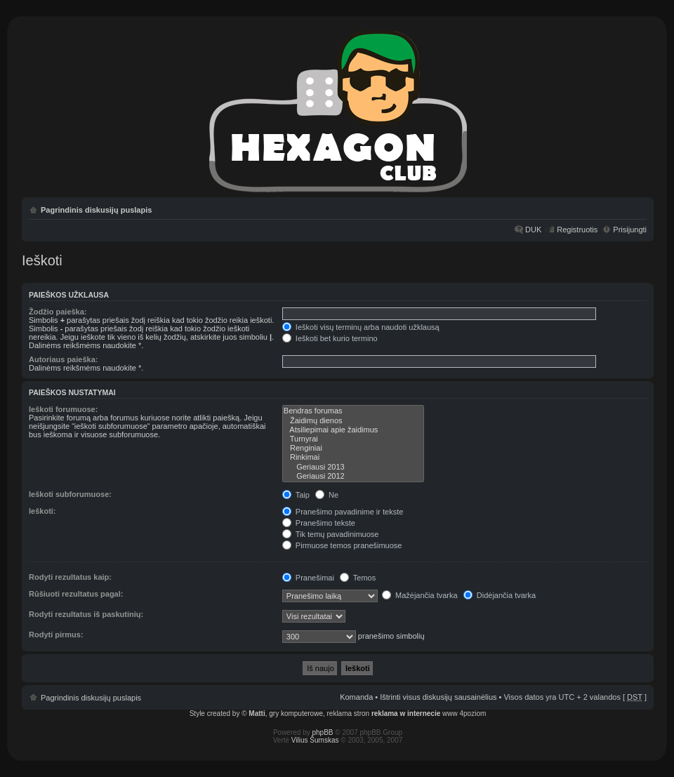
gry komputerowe (296, 713)
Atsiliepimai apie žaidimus (353, 429)
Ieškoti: (42, 511)
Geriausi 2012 (353, 476)
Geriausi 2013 (353, 467)
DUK (533, 229)
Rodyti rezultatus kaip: (70, 577)
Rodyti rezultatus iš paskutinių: (86, 614)
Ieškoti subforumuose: (70, 494)
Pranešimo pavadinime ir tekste (343, 511)
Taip (296, 495)
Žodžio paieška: (58, 311)
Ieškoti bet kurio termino (330, 338)
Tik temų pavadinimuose (330, 534)
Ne (326, 495)
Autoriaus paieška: (63, 359)
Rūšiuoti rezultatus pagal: (76, 594)
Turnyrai (353, 439)
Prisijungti (630, 229)
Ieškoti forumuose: (63, 409)
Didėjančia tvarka (499, 595)
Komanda (356, 697)
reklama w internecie (405, 713)
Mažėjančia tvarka (420, 595)
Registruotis (577, 229)
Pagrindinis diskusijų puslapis (96, 210)
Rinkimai (353, 457)
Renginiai (353, 448)
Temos (358, 577)
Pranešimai (308, 577)
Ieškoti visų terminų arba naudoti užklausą (361, 327)
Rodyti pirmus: (56, 634)
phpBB (322, 732)
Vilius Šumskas (315, 740)
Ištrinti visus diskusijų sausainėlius (438, 697)
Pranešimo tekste (318, 523)
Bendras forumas (353, 411)
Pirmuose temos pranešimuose (342, 545)
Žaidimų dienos (353, 420)
